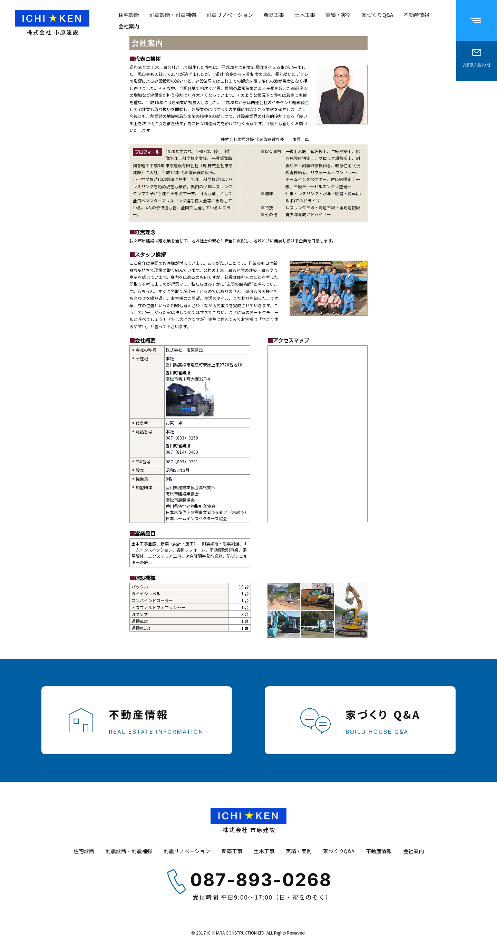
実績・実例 (338, 14)
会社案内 (128, 26)
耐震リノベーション (229, 14)
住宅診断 (128, 14)
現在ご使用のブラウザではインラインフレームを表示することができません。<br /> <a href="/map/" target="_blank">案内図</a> (317, 433)
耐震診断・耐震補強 (172, 14)
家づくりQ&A (377, 14)
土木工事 (304, 14)
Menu (484, 11)
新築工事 (273, 14)
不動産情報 (416, 14)
